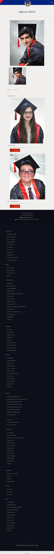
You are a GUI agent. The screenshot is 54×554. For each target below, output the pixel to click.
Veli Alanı (9, 479)
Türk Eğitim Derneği (11, 234)
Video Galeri (10, 492)
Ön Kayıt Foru (10, 450)
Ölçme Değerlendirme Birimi (14, 396)
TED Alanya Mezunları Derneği (14, 404)
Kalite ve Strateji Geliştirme (13, 409)
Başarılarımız (10, 252)
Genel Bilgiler (10, 358)
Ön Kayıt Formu (10, 517)
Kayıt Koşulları (10, 268)
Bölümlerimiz (10, 363)
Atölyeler (9, 340)
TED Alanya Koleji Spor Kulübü (14, 407)
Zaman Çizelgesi (11, 314)
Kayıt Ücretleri (10, 270)
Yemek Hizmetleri (11, 342)
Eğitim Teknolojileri (11, 350)
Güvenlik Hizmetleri (12, 347)
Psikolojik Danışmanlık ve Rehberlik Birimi (17, 399)
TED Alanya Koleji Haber (13, 257)
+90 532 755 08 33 (28, 215)
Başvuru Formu (10, 273)
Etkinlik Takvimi (10, 481)
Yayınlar (9, 476)
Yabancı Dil (9, 419)
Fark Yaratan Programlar (13, 422)
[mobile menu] (51, 2)
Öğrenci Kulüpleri (11, 368)
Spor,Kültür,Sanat (11, 425)
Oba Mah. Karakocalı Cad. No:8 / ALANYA (28, 219)
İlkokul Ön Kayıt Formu (12, 373)
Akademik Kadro (11, 301)
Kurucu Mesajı (10, 244)
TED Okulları (10, 247)
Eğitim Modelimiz (11, 242)
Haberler (9, 319)
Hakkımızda (10, 283)
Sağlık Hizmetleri (11, 335)
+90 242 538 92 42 (28, 213)
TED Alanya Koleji (11, 237)
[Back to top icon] (27, 541)
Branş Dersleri (10, 291)
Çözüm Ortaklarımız (12, 260)
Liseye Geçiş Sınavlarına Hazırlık (15, 437)
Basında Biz (10, 494)
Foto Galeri (9, 489)
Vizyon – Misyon (11, 239)
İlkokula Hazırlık (11, 299)
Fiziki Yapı (9, 329)
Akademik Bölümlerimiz (12, 510)
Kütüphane (9, 337)
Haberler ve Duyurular (12, 473)
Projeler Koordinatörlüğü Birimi (14, 401)
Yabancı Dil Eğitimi (11, 288)
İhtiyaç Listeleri (10, 309)
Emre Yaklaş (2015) (12, 201)
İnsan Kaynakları (11, 414)
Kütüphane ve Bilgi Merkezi (13, 412)
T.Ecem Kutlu (11, 145)
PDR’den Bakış (10, 296)
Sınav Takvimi (10, 376)
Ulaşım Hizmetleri (11, 345)
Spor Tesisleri (10, 332)
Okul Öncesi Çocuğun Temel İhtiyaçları (16, 306)
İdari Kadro (9, 249)
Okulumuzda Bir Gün (12, 304)
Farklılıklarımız (10, 255)
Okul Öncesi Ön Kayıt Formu (14, 311)
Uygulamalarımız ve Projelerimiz (15, 293)
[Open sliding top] (2, 2)
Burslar (9, 275)
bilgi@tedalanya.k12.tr (28, 217)
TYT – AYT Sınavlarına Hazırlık (14, 507)
